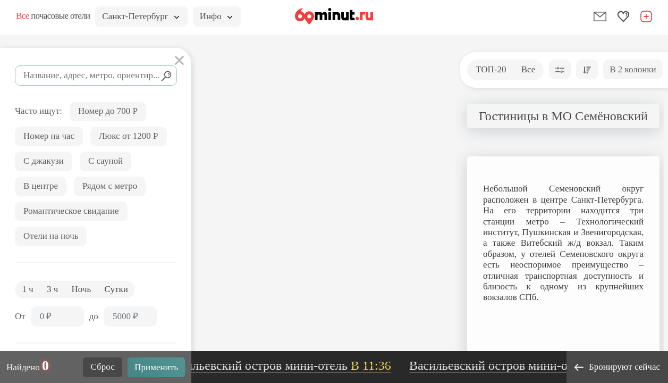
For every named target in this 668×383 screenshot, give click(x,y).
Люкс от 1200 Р (128, 136)
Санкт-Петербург (140, 16)
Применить (156, 367)
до (93, 316)
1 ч (27, 289)
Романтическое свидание (71, 211)
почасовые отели (53, 16)
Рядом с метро (109, 186)
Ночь (81, 289)
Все (528, 69)
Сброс (103, 367)
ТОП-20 (491, 69)
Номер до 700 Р (108, 111)
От (20, 316)
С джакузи (43, 161)
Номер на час (48, 136)
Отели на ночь (50, 236)
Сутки (116, 289)
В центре (40, 186)
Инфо (216, 16)
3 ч (52, 289)
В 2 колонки (633, 69)
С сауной (105, 161)
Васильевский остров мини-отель (284, 365)
